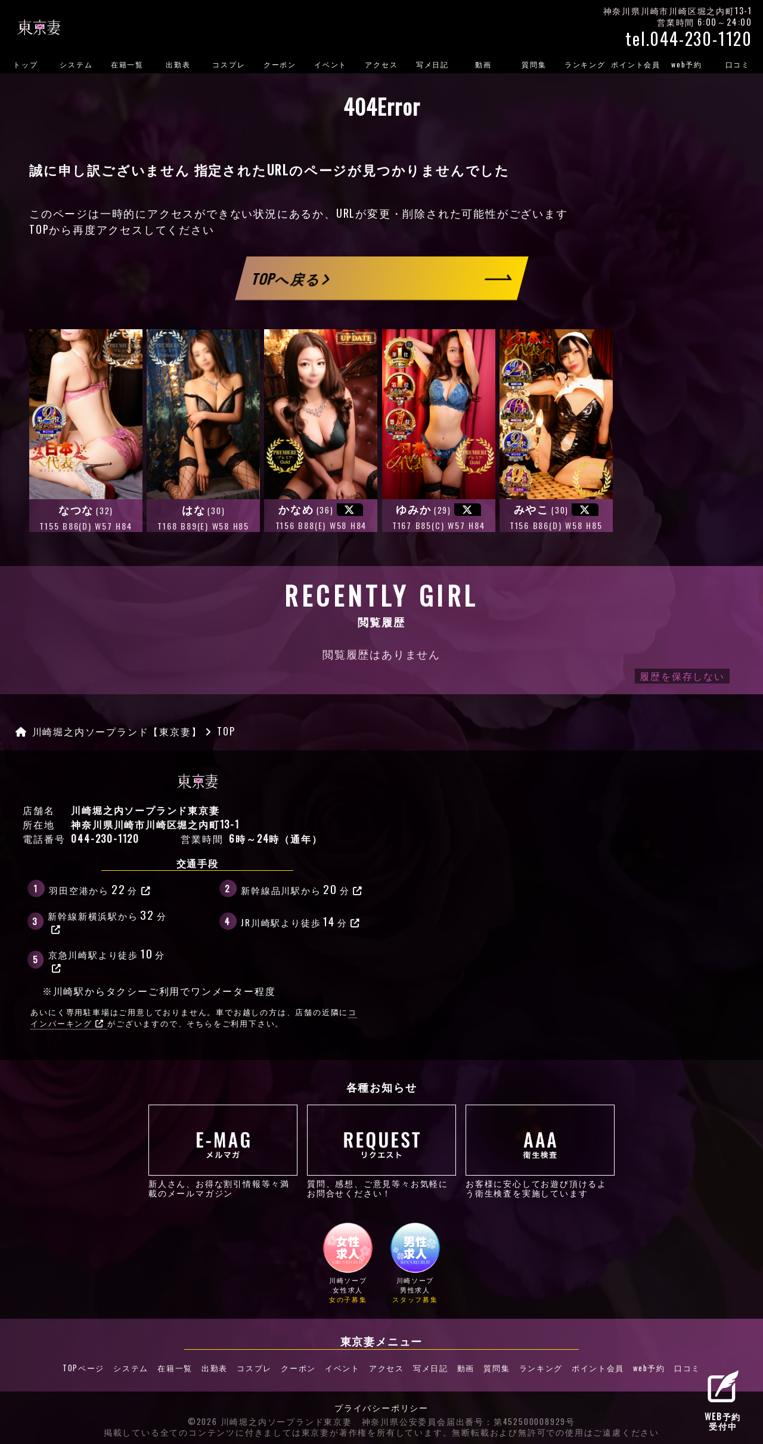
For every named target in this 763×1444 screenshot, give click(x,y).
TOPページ (90, 1368)
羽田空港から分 (100, 888)
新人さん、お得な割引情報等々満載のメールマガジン (222, 1151)
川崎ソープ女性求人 (347, 1264)
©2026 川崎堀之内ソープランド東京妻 (270, 1420)
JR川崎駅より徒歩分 (301, 921)
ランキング (585, 64)
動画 (483, 64)
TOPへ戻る (291, 278)
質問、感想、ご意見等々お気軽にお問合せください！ (381, 1151)
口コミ (737, 64)
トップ (25, 64)
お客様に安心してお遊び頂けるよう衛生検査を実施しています (540, 1151)
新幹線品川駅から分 (302, 888)
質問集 (534, 64)
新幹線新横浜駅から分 (107, 920)
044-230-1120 (105, 838)
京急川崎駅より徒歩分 (106, 959)
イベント (330, 64)
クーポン (279, 64)
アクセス (381, 64)
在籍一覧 (127, 64)
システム (76, 64)
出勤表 (178, 64)
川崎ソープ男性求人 (415, 1264)
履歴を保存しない (682, 676)
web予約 (686, 64)
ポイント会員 (635, 64)
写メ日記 (432, 64)
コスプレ (228, 64)
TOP (39, 229)
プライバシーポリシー (381, 1407)
